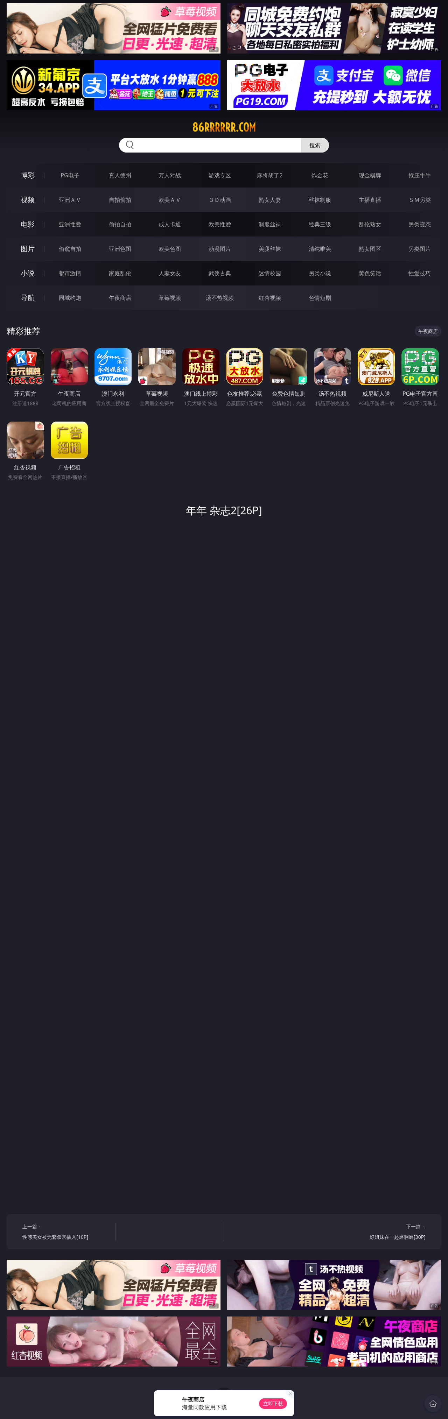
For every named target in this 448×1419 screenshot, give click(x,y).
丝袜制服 (320, 200)
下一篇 (381, 1232)
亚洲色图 (120, 249)
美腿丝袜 (270, 249)
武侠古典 (220, 273)
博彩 (28, 175)
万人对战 (170, 175)
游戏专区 (220, 175)
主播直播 (370, 200)
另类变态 (419, 224)
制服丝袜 (270, 224)
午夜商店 (120, 298)
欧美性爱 (220, 224)
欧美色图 (170, 249)
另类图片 (419, 249)
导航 (28, 297)
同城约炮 (70, 298)
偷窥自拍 (70, 249)
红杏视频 (270, 298)
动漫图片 (220, 249)
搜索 (315, 145)
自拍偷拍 (120, 200)
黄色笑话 (370, 273)
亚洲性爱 (70, 224)
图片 (28, 248)
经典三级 (320, 224)
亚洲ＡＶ (70, 200)
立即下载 (273, 1403)
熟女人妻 (270, 200)
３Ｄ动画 (220, 200)
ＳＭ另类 (419, 200)
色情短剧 (320, 298)
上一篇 (66, 1232)
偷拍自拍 (120, 224)
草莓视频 (170, 298)
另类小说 (320, 273)
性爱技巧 (419, 273)
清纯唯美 (320, 249)
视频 (28, 199)
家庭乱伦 (120, 273)
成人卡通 (170, 224)
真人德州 (120, 175)
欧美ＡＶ (170, 200)
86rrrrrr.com (224, 127)
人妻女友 (170, 273)
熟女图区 (370, 249)
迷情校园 (270, 273)
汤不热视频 (220, 298)
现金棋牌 (370, 175)
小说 (28, 273)
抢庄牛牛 (419, 175)
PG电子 (70, 175)
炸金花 (320, 175)
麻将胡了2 (269, 175)
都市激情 (70, 273)
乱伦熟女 (370, 224)
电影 (28, 224)
